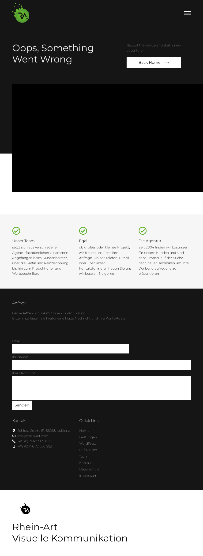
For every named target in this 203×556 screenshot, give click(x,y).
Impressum (88, 475)
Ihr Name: (20, 357)
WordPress (87, 443)
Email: (17, 341)
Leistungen (88, 437)
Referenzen (88, 450)
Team (83, 456)
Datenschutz (89, 469)
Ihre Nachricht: (24, 373)
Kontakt (85, 463)
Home (84, 430)
